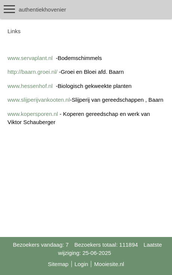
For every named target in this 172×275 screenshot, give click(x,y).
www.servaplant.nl (30, 58)
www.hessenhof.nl (30, 86)
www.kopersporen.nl (32, 114)
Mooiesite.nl (109, 264)
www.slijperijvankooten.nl (38, 100)
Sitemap (58, 264)
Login (81, 264)
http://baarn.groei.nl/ (32, 72)
